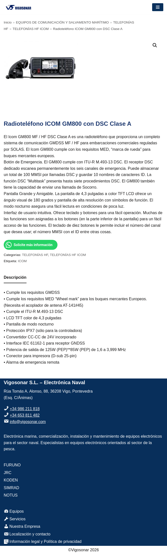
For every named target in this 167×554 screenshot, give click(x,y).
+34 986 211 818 (25, 409)
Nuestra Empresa (22, 526)
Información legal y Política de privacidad (43, 541)
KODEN (11, 480)
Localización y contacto (27, 534)
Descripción (15, 277)
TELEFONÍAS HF (35, 255)
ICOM (22, 261)
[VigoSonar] (18, 7)
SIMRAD (11, 488)
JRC (7, 473)
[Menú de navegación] (157, 7)
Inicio (8, 22)
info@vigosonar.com (28, 422)
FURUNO (12, 465)
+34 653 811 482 (25, 415)
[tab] (15, 277)
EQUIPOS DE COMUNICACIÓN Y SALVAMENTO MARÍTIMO (62, 22)
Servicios (15, 519)
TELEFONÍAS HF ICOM (31, 29)
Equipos (14, 511)
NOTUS (11, 495)
